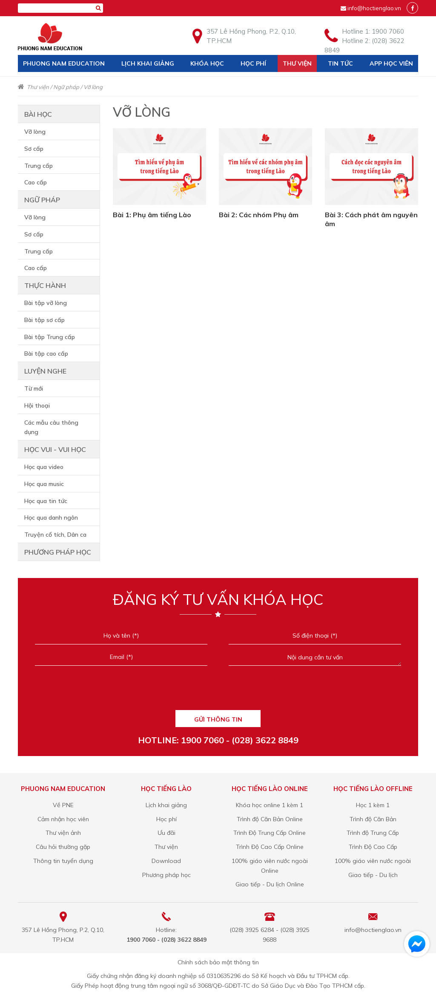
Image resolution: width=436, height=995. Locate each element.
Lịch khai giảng (147, 63)
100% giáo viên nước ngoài (373, 861)
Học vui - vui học (55, 449)
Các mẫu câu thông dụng (51, 427)
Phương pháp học (57, 552)
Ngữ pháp (66, 86)
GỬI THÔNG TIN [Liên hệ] (218, 719)
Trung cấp (38, 166)
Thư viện (297, 63)
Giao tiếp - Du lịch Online (269, 884)
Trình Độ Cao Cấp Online (270, 847)
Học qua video (43, 467)
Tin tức (340, 63)
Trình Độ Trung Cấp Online (269, 833)
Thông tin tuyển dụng (63, 861)
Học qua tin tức (45, 501)
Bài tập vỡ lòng (45, 303)
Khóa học (207, 63)
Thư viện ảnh (63, 833)
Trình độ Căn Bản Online (270, 819)
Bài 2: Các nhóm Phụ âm (258, 214)
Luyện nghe (45, 371)
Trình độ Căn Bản (373, 819)
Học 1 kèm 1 (373, 805)
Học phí (253, 63)
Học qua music (44, 484)
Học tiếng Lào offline (373, 789)
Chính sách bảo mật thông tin (218, 962)
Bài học (38, 114)
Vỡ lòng (93, 86)
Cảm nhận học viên (63, 819)
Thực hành (45, 285)
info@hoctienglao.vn (374, 8)
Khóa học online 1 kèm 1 (269, 805)
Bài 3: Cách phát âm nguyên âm (371, 219)
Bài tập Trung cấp (49, 337)
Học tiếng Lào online (270, 789)
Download (166, 861)
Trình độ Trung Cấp (373, 833)
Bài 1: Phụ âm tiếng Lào (152, 214)
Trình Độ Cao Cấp (373, 847)
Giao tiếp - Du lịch (373, 875)
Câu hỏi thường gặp (63, 847)
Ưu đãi (166, 833)
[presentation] (218, 691)
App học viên (391, 63)
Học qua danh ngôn (51, 517)
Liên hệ (34, 80)
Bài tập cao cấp (46, 353)
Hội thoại (37, 405)
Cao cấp (35, 182)
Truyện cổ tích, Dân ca (55, 534)
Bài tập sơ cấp (44, 320)
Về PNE (63, 805)
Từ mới (33, 388)
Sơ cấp (33, 148)
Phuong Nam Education (64, 63)
